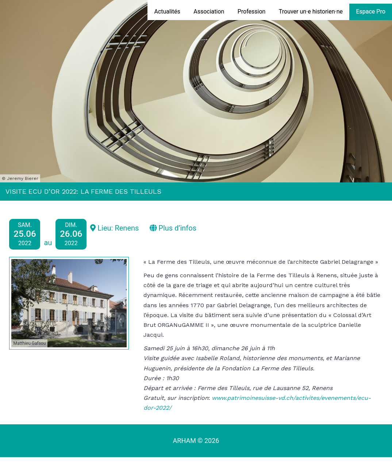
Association (208, 11)
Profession (252, 11)
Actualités (167, 11)
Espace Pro (370, 11)
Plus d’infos (173, 228)
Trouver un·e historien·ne (311, 11)
